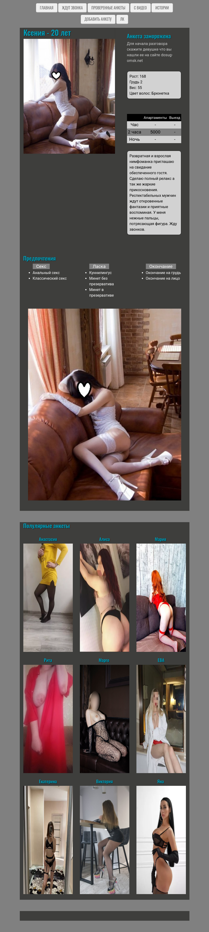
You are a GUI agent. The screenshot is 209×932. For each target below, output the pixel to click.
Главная (46, 8)
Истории (162, 8)
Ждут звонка (72, 8)
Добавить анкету (98, 19)
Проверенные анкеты (108, 8)
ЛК (122, 19)
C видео (140, 8)
